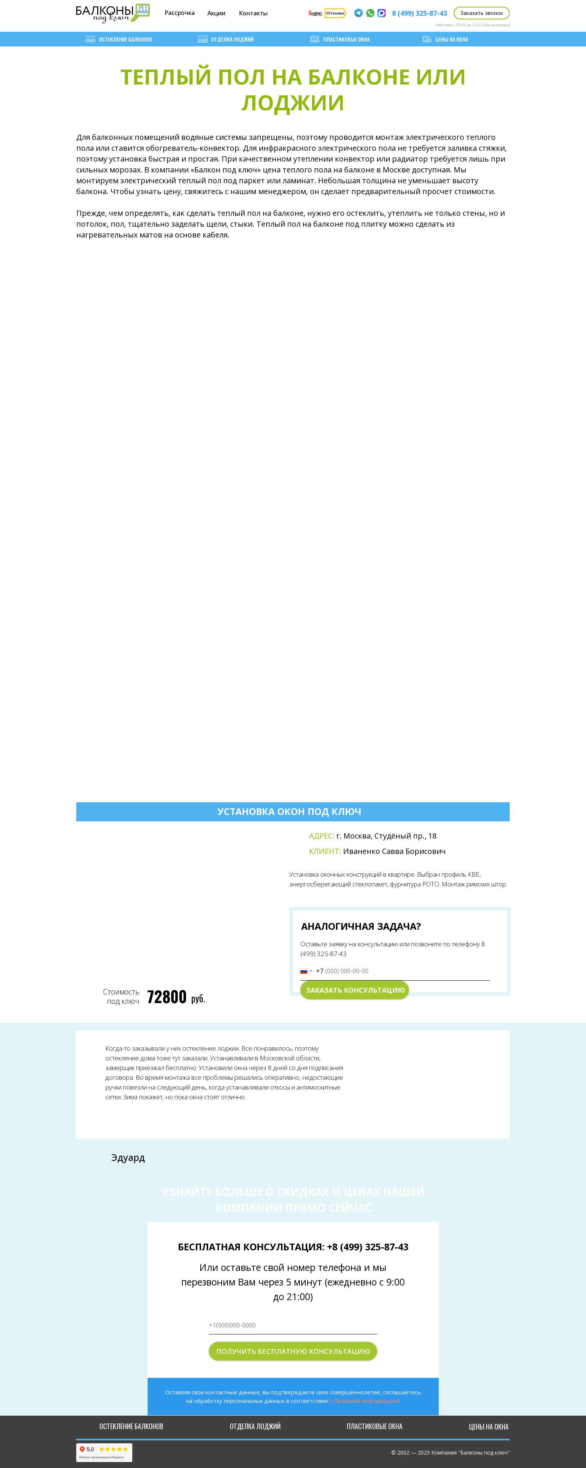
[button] (482, 13)
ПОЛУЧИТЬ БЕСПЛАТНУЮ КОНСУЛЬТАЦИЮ (293, 1351)
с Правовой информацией (364, 1400)
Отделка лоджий (226, 39)
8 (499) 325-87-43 (419, 13)
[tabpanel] (293, 912)
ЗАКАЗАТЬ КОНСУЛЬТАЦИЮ (355, 990)
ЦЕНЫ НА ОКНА (445, 39)
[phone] (293, 1325)
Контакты (253, 13)
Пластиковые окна (340, 39)
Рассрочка (179, 13)
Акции (216, 13)
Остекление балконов (119, 39)
